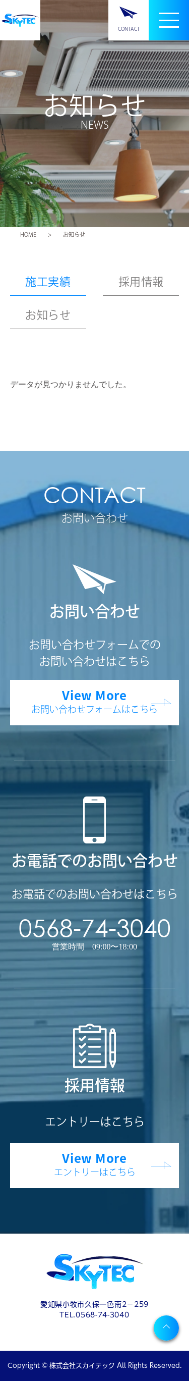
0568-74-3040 (95, 927)
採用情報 (141, 281)
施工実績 (48, 281)
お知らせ (48, 315)
